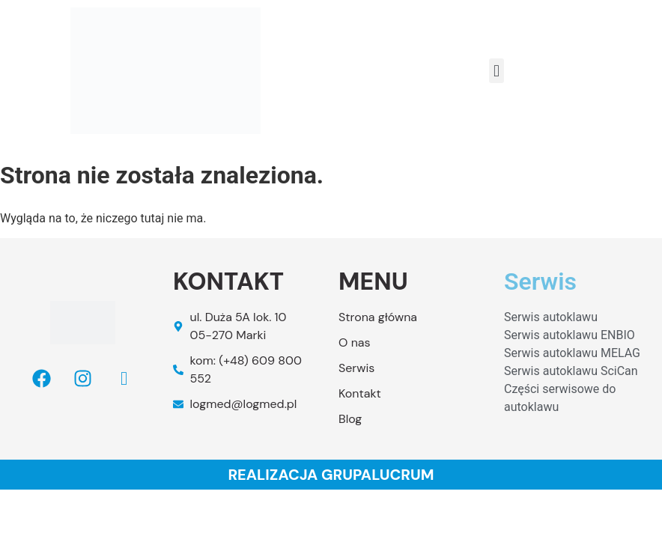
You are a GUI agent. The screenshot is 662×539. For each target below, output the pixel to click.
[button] (496, 70)
